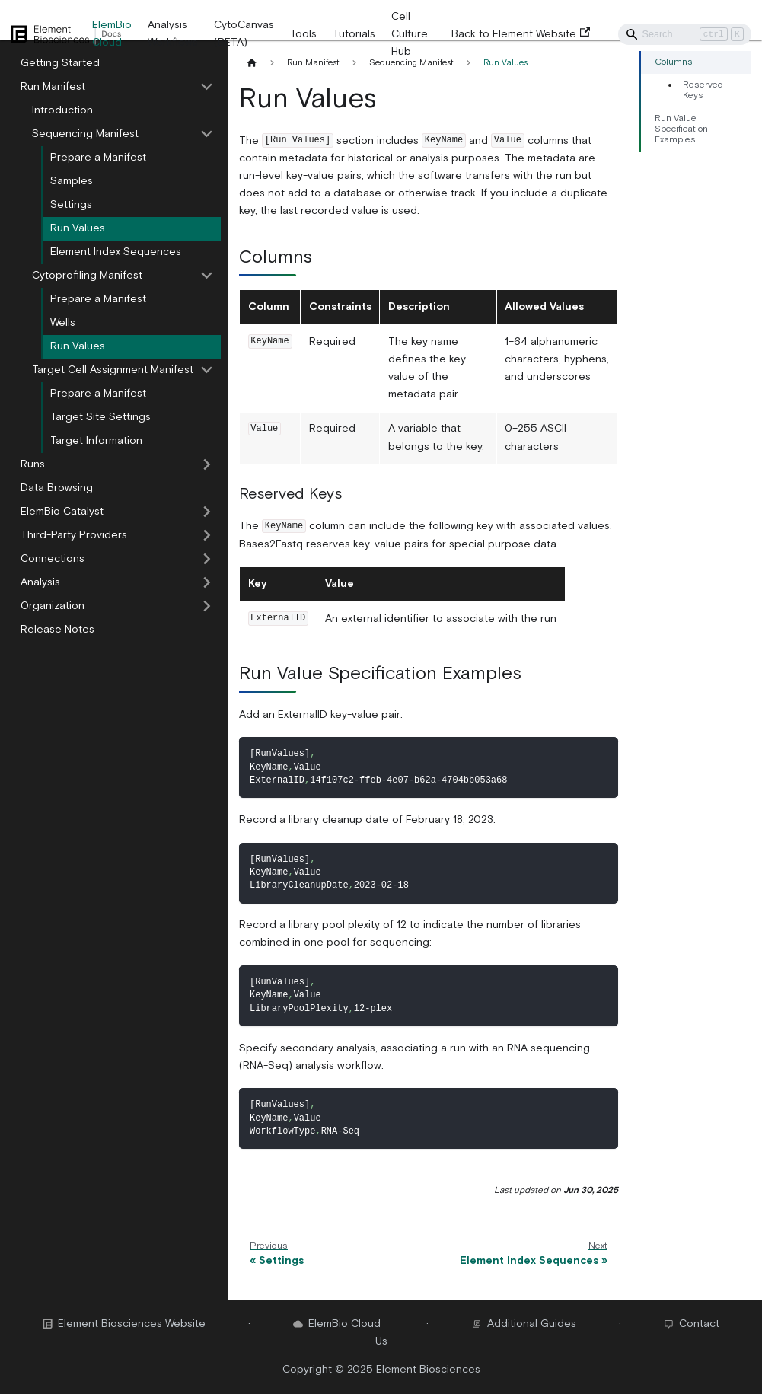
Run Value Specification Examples (681, 129)
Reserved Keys (703, 90)
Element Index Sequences (115, 252)
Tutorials (354, 34)
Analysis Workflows (173, 33)
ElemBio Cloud (112, 33)
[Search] (684, 34)
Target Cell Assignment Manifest (112, 370)
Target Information (96, 441)
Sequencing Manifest (85, 134)
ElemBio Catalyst (62, 511)
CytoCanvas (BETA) (244, 33)
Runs (33, 464)
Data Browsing (57, 488)
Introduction (62, 110)
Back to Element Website (520, 34)
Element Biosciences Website (124, 1324)
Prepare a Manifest (98, 157)
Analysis (40, 582)
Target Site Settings (100, 417)
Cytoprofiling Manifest (87, 275)
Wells (62, 323)
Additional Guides (523, 1324)
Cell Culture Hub (409, 34)
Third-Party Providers (74, 535)
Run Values (77, 228)
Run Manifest (53, 87)
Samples (71, 181)
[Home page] (251, 63)
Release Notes (57, 629)
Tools (303, 34)
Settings (71, 205)
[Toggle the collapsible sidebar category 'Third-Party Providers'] (207, 535)
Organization (52, 606)
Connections (52, 559)
